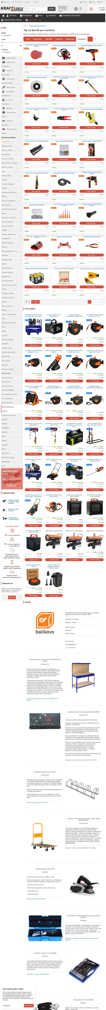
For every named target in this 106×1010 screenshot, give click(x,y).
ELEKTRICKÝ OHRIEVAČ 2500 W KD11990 (33, 531)
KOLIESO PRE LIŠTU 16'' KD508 (33, 565)
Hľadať (51, 9)
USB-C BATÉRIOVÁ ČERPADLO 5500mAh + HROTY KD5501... (54, 566)
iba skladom (6, 35)
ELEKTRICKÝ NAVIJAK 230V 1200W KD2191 (33, 424)
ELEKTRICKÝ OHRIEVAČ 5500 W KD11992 (95, 495)
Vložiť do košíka (36, 64)
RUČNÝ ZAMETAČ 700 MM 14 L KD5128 (54, 460)
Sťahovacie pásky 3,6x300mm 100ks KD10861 (13, 501)
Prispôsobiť (7, 1005)
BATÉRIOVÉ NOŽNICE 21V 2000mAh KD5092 (95, 460)
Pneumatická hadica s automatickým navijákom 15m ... (54, 388)
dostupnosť (82, 39)
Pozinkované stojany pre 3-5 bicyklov (38, 802)
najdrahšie (49, 39)
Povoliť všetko (29, 1005)
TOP (28, 39)
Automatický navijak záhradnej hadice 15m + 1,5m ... (33, 351)
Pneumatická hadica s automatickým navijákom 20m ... (74, 388)
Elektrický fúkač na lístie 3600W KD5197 (54, 351)
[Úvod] (12, 9)
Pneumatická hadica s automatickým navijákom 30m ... (95, 388)
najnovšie (59, 39)
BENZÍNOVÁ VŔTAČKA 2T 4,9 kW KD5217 (54, 495)
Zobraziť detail (33, 559)
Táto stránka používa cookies (13, 989)
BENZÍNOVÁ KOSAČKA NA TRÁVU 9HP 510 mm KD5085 (33, 495)
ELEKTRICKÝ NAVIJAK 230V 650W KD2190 (54, 424)
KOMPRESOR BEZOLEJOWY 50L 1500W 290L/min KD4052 (33, 315)
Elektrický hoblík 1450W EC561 (36, 899)
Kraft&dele (6, 52)
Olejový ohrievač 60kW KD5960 (53, 531)
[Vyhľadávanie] (37, 9)
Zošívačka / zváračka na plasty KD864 (38, 974)
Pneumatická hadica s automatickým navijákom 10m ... (74, 316)
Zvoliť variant (91, 255)
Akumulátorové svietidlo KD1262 (13, 518)
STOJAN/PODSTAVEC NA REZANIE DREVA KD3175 (94, 424)
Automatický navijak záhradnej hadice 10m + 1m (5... (74, 351)
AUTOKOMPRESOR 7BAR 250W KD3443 (74, 460)
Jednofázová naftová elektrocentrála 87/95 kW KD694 (81, 760)
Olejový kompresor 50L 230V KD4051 (33, 460)
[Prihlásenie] (79, 9)
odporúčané (70, 39)
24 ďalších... (35, 302)
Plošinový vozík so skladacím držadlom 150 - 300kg (80, 848)
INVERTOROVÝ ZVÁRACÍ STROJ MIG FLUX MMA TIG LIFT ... (74, 425)
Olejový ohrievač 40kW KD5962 (94, 531)
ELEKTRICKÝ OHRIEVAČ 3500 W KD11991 (74, 495)
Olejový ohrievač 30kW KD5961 (74, 531)
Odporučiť (12, 597)
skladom (27, 72)
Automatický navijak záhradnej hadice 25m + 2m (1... (94, 351)
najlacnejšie (37, 39)
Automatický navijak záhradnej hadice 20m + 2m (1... (94, 315)
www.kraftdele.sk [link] (71, 647)
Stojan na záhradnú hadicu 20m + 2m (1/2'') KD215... (33, 387)
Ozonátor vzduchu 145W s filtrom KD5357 (54, 315)
